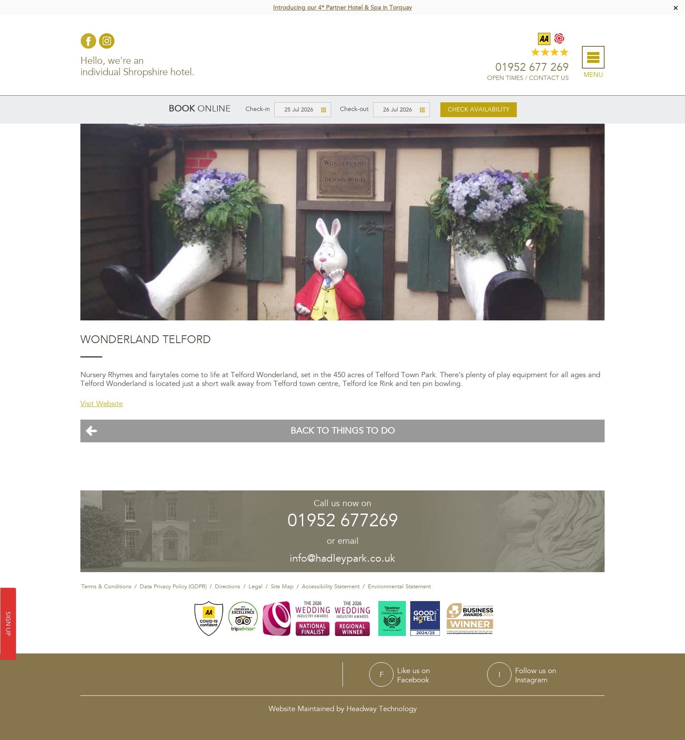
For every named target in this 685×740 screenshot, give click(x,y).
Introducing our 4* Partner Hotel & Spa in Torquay (342, 7)
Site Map (282, 586)
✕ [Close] (675, 7)
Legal (256, 586)
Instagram (107, 41)
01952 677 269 (532, 67)
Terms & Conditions (106, 586)
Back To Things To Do (343, 431)
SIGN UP (8, 624)
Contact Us (549, 78)
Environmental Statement (399, 586)
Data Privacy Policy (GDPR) (173, 586)
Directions (227, 586)
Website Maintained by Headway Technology (343, 708)
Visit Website (101, 403)
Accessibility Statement (331, 586)
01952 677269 (342, 521)
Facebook (88, 41)
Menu (593, 75)
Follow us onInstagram (535, 675)
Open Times (505, 78)
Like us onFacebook (413, 675)
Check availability (478, 109)
